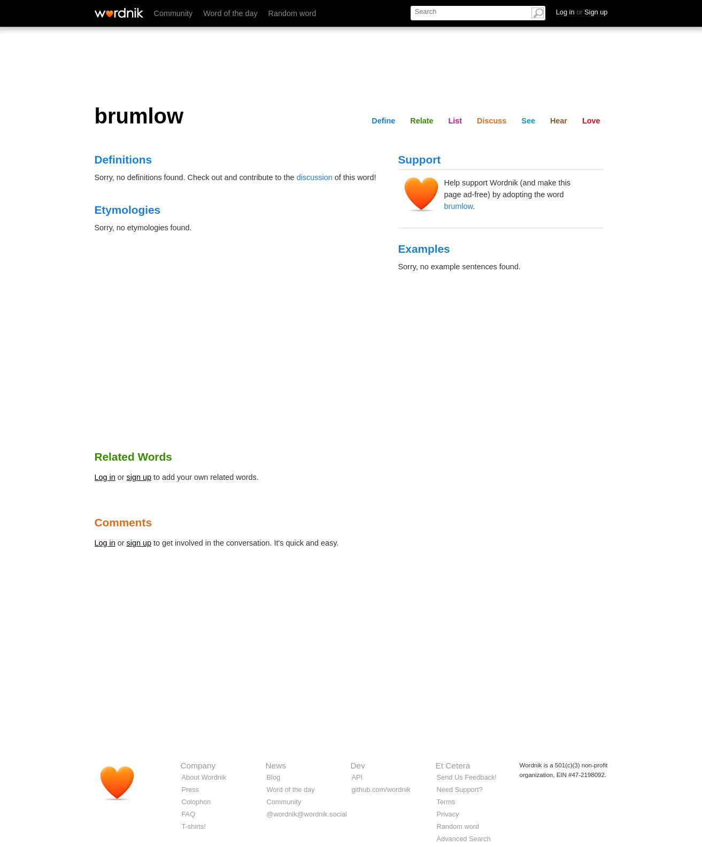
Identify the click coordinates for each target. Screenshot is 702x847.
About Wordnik (204, 777)
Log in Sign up (582, 12)
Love (591, 120)
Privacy (448, 814)
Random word (292, 13)
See (528, 120)
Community (173, 13)
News (276, 765)
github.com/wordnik (381, 790)
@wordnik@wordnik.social (307, 814)
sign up (139, 477)
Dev (358, 765)
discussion (315, 177)
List (455, 120)
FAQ (189, 814)
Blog (274, 777)
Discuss (491, 120)
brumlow (458, 206)
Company (198, 765)
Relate (421, 120)
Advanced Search (464, 839)
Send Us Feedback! (467, 777)
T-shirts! (194, 826)
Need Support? (460, 790)
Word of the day (230, 13)
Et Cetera (453, 765)
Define (383, 120)
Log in (105, 477)
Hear (558, 120)
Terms (446, 802)
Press (190, 790)
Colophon (196, 802)
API (357, 777)
